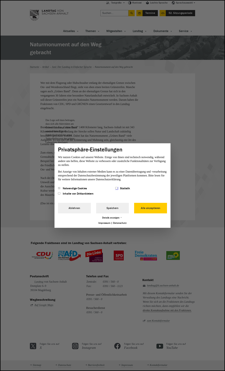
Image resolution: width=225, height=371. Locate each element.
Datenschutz (120, 223)
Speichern (112, 208)
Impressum (104, 223)
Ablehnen (74, 208)
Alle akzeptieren (150, 208)
